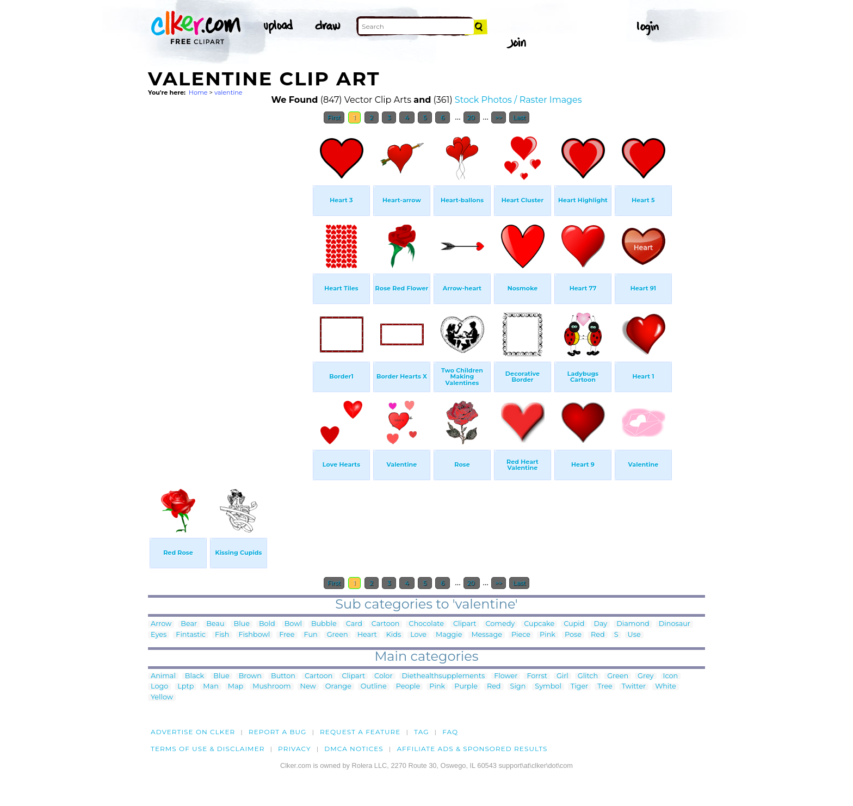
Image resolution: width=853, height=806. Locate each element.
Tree (605, 686)
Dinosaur (674, 624)
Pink (547, 634)
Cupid (574, 624)
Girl (562, 676)
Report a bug (278, 732)
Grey (645, 676)
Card (354, 624)
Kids (393, 634)
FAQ (450, 732)
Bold (267, 624)
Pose (573, 634)
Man (210, 686)
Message (486, 634)
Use (634, 634)
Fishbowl (254, 634)
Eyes (158, 634)
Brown (250, 676)
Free (286, 634)
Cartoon (386, 624)
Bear (189, 624)
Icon (670, 676)
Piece (520, 634)
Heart (367, 634)
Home (198, 92)
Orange (338, 686)
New (308, 686)
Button (283, 676)
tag (421, 732)
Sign (518, 686)
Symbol (548, 686)
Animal (163, 676)
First (334, 117)
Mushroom (271, 686)
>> (498, 117)
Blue (241, 624)
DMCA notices (354, 749)
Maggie (449, 634)
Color (383, 676)
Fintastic (191, 634)
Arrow (161, 624)
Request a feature (360, 732)
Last (519, 117)
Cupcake (539, 624)
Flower (505, 676)
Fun (311, 634)
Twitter (634, 686)
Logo (159, 686)
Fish (222, 634)
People (408, 686)
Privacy (294, 749)
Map (235, 686)
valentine (228, 92)
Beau (215, 624)
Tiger (579, 686)
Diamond (633, 624)
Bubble (324, 624)
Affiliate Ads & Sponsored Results (472, 749)
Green (337, 634)
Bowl (293, 624)
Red (598, 634)
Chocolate (426, 624)
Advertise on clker (193, 732)
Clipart (465, 624)
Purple (466, 686)
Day (600, 624)
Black (194, 676)
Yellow (162, 697)
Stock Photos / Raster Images (518, 100)
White (665, 686)
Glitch (588, 676)
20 (472, 117)
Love (418, 634)
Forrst (537, 676)
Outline (374, 686)
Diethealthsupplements (443, 676)
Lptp (185, 686)
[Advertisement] (229, 292)
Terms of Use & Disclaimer (208, 749)
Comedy (500, 624)
